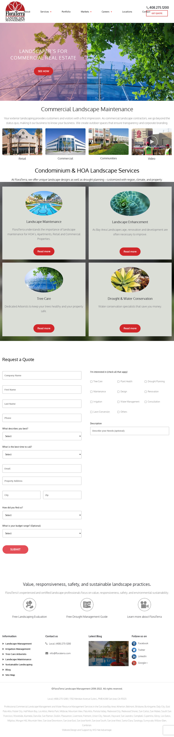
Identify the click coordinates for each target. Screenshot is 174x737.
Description (96, 423)
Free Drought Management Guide (87, 616)
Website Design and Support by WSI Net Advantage (86, 730)
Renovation (153, 391)
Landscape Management (18, 643)
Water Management (130, 401)
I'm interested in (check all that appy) (108, 372)
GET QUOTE (157, 13)
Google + (140, 662)
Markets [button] (85, 11)
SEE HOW (43, 71)
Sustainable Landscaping (18, 664)
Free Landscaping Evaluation (29, 616)
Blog (8, 669)
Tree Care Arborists (15, 654)
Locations (127, 11)
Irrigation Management (17, 648)
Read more (43, 251)
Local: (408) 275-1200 (60, 643)
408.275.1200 (159, 7)
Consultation (154, 401)
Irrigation (97, 401)
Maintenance (99, 391)
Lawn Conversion (101, 411)
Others (124, 411)
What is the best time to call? (17, 446)
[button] (152, 145)
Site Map (10, 674)
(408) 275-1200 (61, 698)
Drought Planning (156, 381)
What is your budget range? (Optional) (21, 525)
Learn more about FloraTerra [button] (144, 616)
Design (124, 391)
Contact (146, 11)
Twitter (138, 649)
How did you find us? (12, 507)
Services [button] (44, 11)
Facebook (140, 643)
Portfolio (66, 11)
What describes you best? (15, 428)
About (27, 11)
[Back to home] (15, 11)
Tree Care (97, 381)
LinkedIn (139, 656)
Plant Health (126, 381)
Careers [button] (105, 11)
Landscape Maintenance (18, 659)
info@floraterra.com (60, 653)
